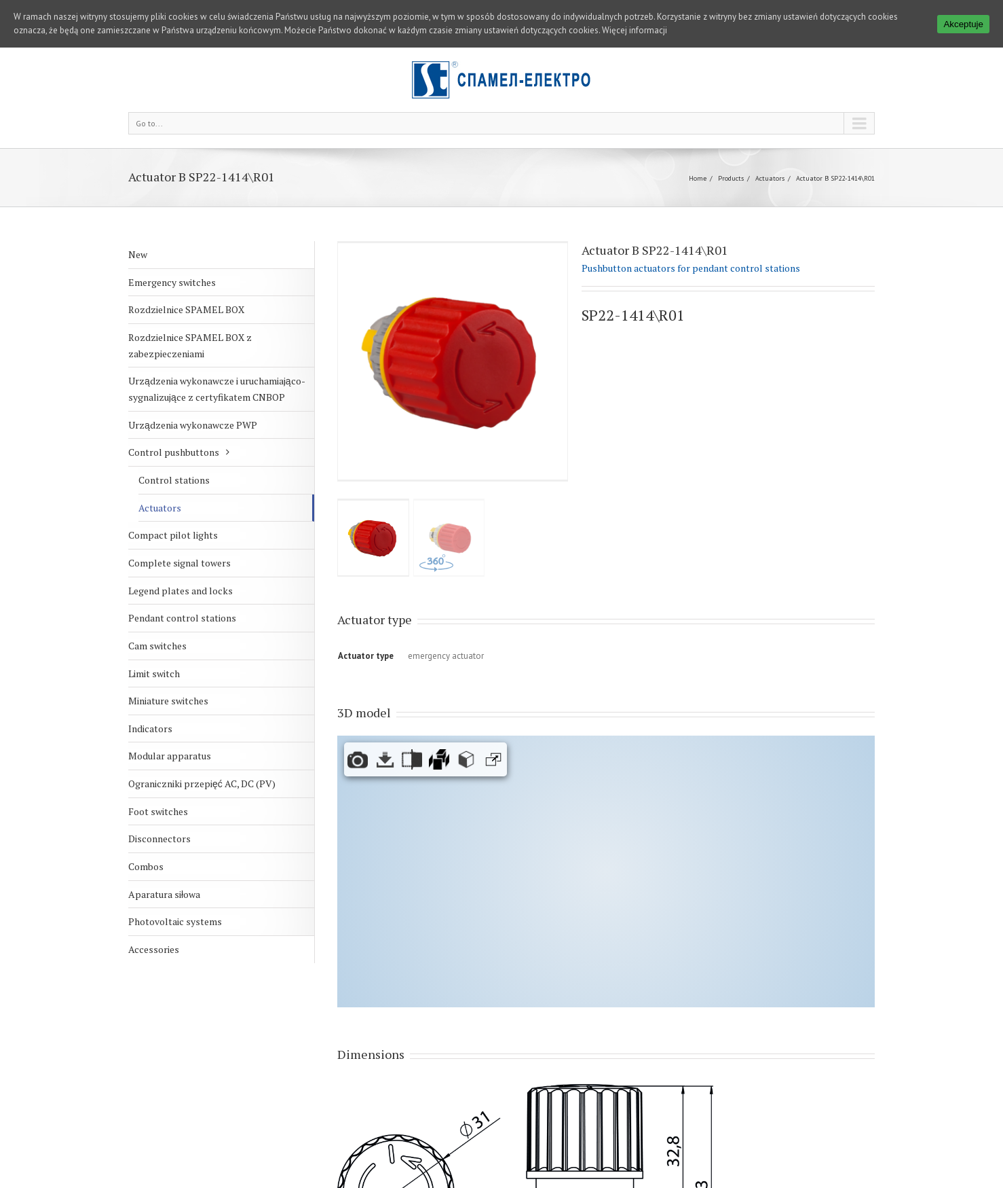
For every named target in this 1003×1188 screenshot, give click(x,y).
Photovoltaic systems (175, 895)
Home (697, 152)
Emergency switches (172, 256)
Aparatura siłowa (164, 868)
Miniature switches (168, 674)
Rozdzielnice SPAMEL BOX (186, 283)
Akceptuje (963, 24)
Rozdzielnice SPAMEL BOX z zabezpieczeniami (190, 319)
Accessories (153, 923)
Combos (146, 840)
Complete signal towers (179, 536)
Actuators (769, 152)
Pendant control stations (182, 592)
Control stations (174, 454)
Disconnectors (159, 812)
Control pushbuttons (173, 426)
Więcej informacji (634, 30)
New (137, 228)
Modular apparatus (169, 730)
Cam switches (157, 619)
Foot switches (158, 785)
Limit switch (154, 647)
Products (731, 152)
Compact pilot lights (173, 509)
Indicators (150, 702)
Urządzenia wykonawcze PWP (192, 399)
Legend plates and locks (180, 564)
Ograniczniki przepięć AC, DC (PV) (202, 757)
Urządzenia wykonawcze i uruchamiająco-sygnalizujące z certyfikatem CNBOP (216, 363)
